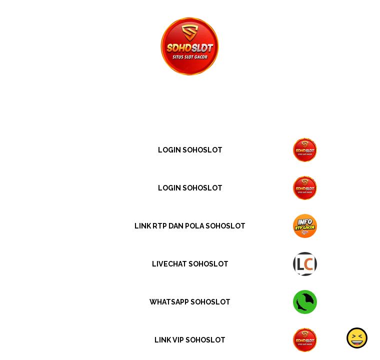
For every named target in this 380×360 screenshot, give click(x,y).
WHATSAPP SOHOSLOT (190, 302)
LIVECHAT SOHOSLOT (190, 264)
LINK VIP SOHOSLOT (190, 340)
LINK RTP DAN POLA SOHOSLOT (190, 226)
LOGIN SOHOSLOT (190, 150)
